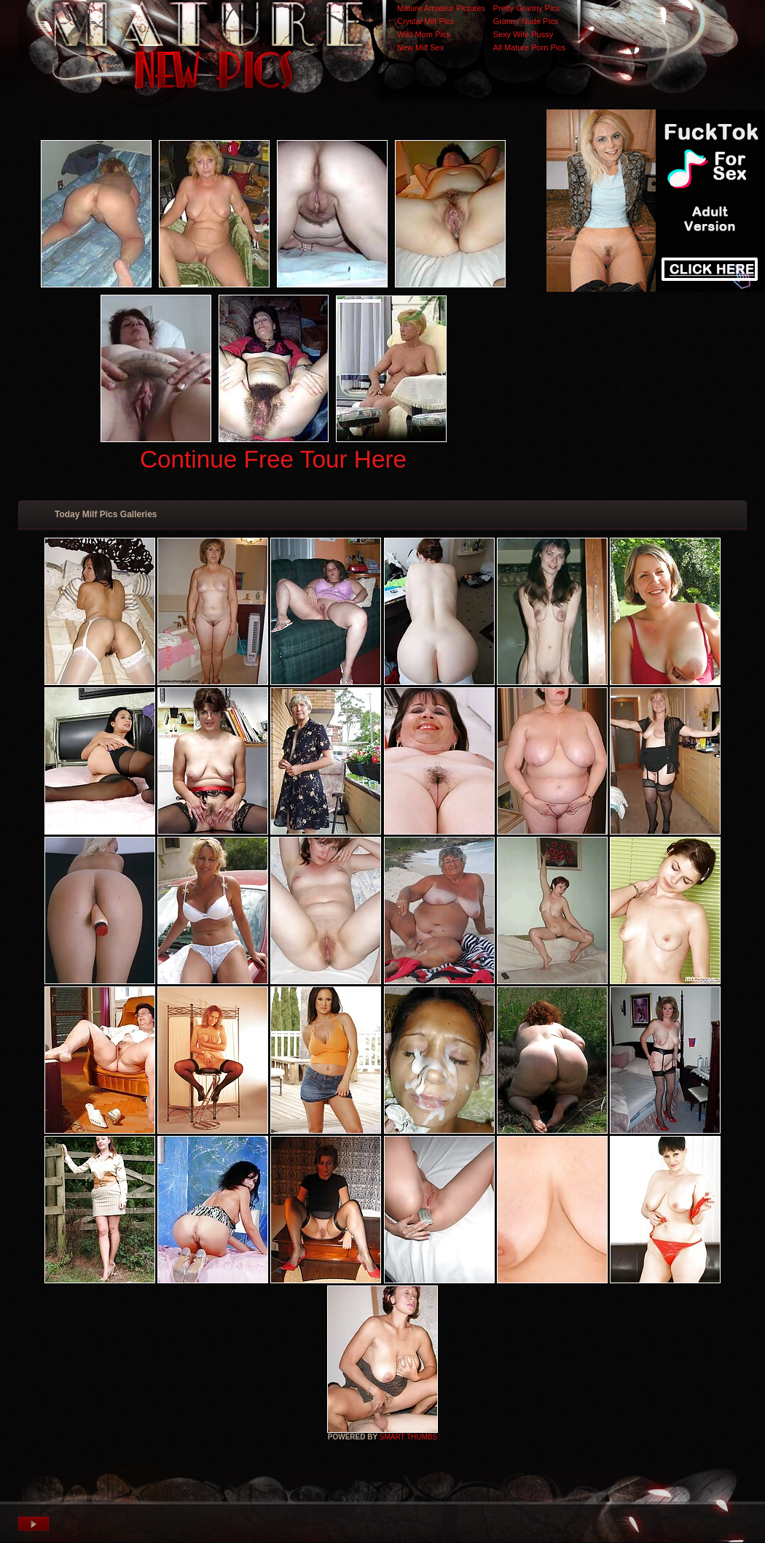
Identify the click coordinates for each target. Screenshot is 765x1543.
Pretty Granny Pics (526, 8)
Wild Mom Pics (423, 34)
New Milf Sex (420, 47)
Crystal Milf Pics (425, 21)
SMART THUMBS (408, 1437)
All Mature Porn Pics (529, 47)
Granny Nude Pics (525, 21)
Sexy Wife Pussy (523, 34)
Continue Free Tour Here (273, 459)
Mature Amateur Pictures (441, 8)
